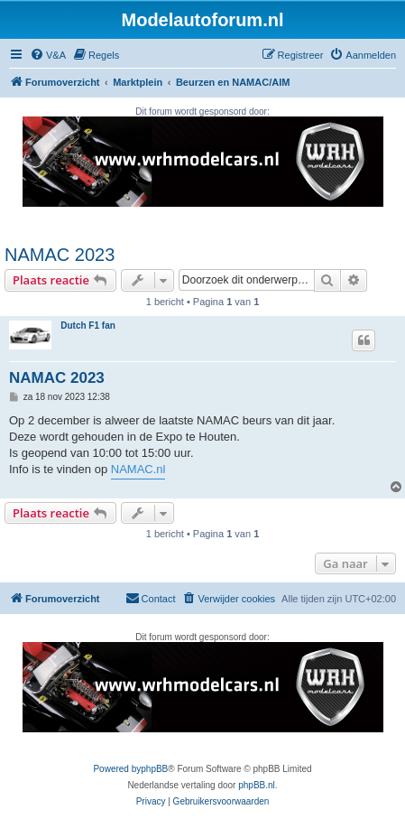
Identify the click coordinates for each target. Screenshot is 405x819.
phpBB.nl (256, 785)
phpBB (154, 769)
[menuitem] (48, 55)
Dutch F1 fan (87, 325)
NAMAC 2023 (60, 255)
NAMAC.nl (138, 469)
